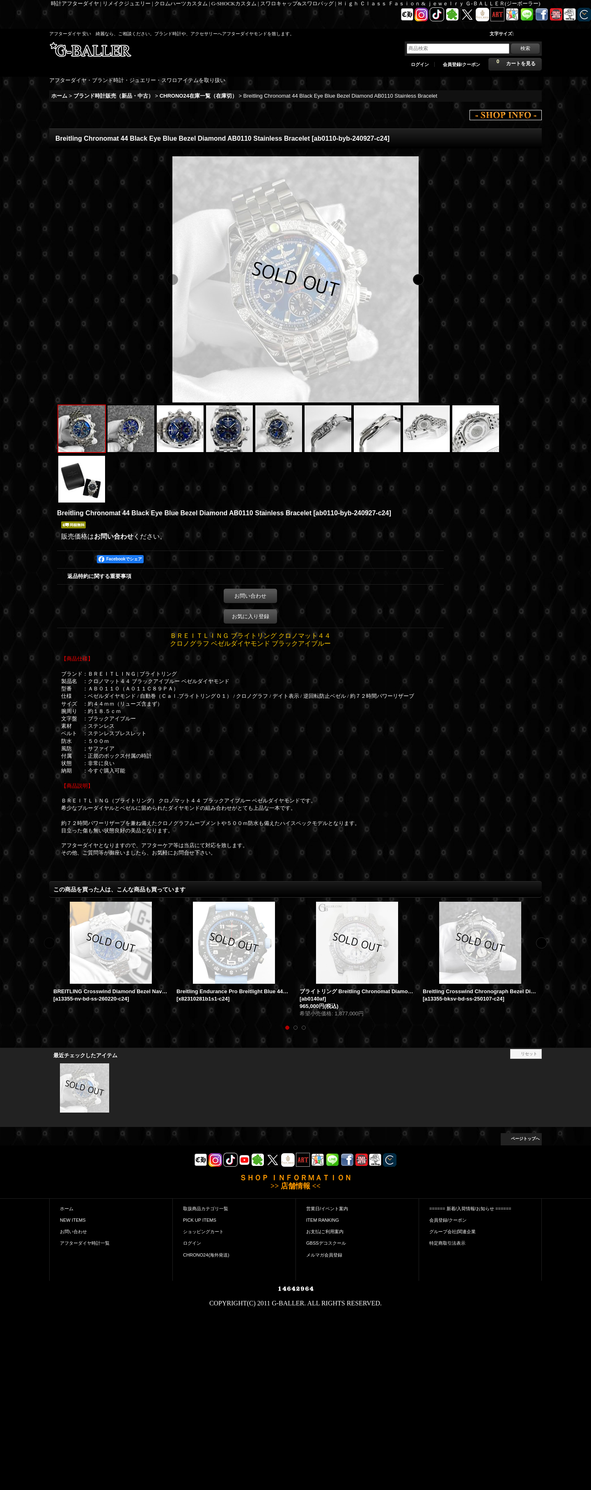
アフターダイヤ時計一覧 (85, 1243)
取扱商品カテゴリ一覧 (205, 1208)
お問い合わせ (113, 536)
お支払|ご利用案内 (325, 1231)
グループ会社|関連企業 (452, 1231)
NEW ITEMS (73, 1220)
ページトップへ (525, 1138)
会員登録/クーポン (461, 64)
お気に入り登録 (250, 616)
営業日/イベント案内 (327, 1208)
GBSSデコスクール (326, 1243)
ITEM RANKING (322, 1220)
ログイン (420, 64)
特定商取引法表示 (447, 1243)
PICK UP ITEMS (199, 1220)
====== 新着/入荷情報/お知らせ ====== (470, 1208)
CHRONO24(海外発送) (206, 1254)
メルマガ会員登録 (324, 1254)
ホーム (66, 1208)
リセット (529, 1053)
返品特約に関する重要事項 (99, 576)
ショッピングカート (203, 1231)
